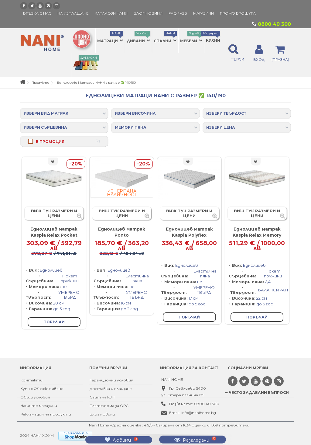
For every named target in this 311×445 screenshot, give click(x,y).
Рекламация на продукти (45, 414)
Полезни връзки (108, 368)
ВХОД (259, 59)
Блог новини (102, 414)
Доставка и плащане (111, 388)
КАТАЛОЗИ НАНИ (111, 13)
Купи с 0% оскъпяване (41, 388)
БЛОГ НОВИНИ (148, 13)
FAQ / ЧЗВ (178, 13)
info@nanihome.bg (198, 412)
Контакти (31, 380)
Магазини (203, 13)
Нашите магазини (38, 405)
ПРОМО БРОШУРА (238, 13)
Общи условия (35, 397)
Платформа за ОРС (109, 405)
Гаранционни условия (111, 380)
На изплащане (73, 13)
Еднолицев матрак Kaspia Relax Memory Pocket (257, 235)
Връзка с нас (37, 13)
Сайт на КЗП (102, 397)
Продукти (40, 83)
